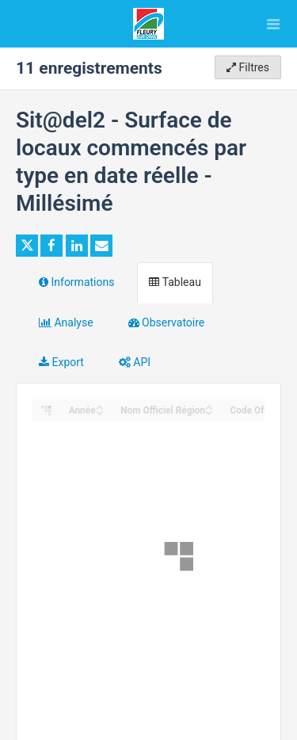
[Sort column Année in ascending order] (100, 406)
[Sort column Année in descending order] (100, 411)
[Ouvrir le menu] (273, 24)
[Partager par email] (101, 246)
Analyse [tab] (66, 322)
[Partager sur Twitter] (27, 246)
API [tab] (134, 362)
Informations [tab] (76, 282)
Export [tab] (61, 362)
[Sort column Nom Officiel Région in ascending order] (209, 406)
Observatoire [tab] (166, 322)
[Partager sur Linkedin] (77, 246)
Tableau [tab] (174, 282)
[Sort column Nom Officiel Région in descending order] (209, 411)
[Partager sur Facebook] (51, 246)
